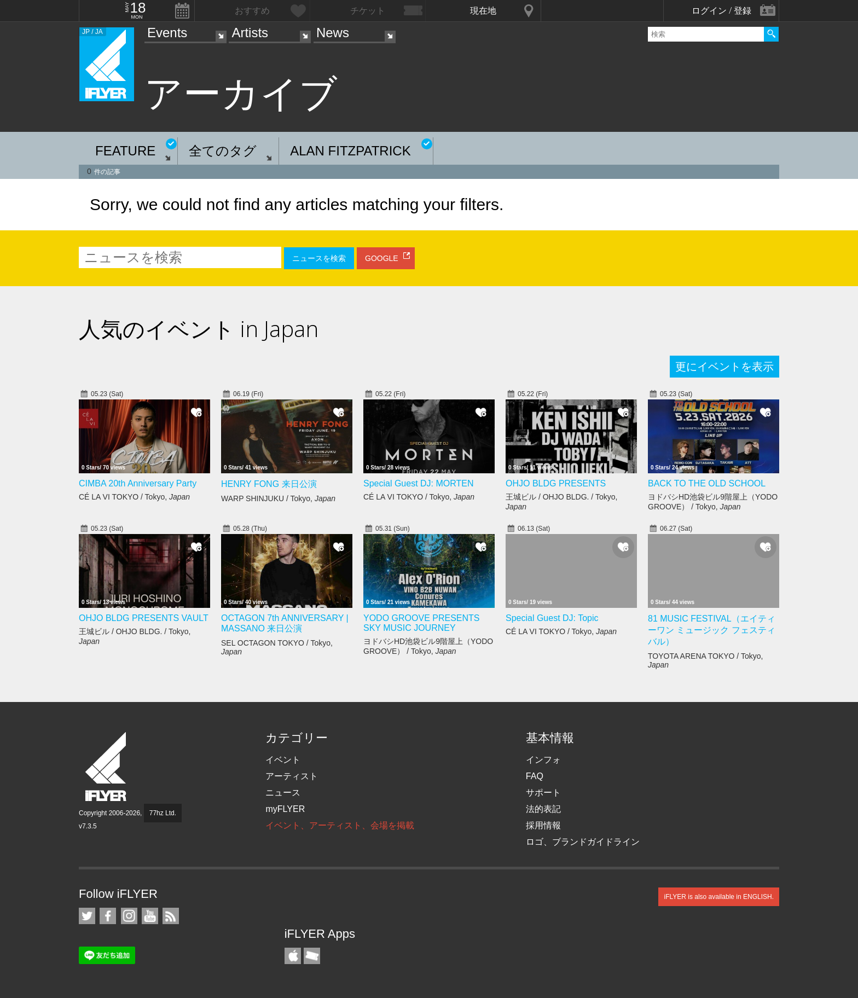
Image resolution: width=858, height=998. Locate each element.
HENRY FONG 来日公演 (269, 484)
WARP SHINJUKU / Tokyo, (278, 498)
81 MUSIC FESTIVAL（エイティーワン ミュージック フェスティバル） (711, 630)
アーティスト (291, 776)
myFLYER (285, 809)
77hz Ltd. (162, 813)
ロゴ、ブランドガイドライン (583, 841)
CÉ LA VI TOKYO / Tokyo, (134, 496)
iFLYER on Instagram (129, 916)
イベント (282, 759)
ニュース (282, 792)
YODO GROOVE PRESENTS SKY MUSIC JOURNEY (421, 623)
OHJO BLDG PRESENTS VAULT (143, 618)
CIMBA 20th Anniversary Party (137, 483)
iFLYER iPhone (293, 956)
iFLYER (106, 767)
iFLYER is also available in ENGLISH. (719, 897)
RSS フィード (171, 916)
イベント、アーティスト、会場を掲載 (339, 825)
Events (167, 32)
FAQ (534, 776)
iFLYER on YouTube (150, 916)
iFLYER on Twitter (87, 916)
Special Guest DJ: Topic (552, 618)
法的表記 (543, 809)
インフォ (543, 759)
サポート (543, 792)
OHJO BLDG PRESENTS (556, 483)
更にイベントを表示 (724, 367)
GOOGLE (381, 258)
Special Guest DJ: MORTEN (418, 483)
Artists (249, 32)
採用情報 (543, 825)
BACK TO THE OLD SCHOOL (707, 483)
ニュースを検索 (319, 258)
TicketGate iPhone (312, 956)
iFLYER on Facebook (108, 916)
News (332, 32)
